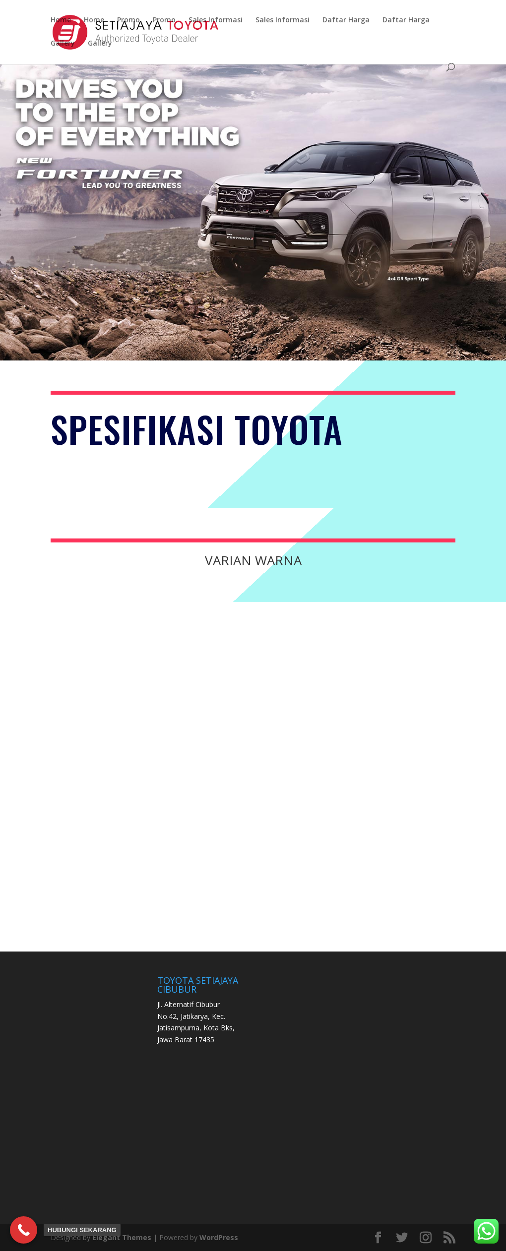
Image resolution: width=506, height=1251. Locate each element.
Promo (128, 20)
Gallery (63, 44)
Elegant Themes (121, 1237)
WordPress (218, 1237)
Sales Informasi (216, 20)
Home (61, 20)
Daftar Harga (346, 20)
